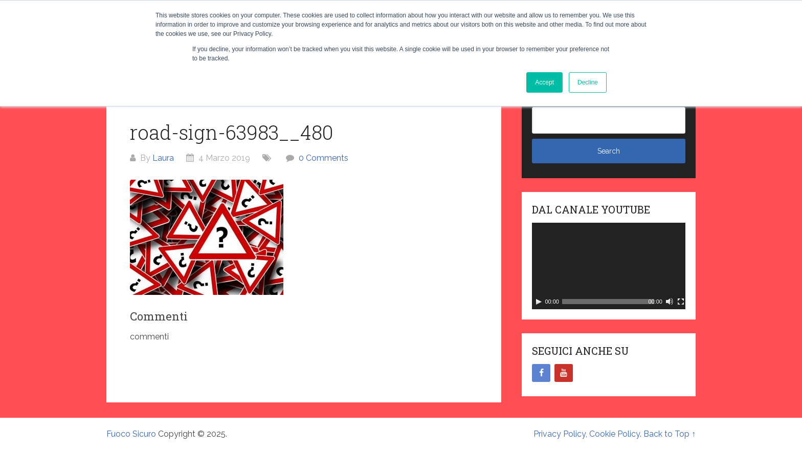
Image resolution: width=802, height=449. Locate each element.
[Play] (538, 301)
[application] (608, 266)
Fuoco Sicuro (131, 434)
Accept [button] (544, 82)
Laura (163, 158)
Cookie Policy (614, 434)
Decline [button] (587, 82)
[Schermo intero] (681, 301)
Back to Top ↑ (669, 434)
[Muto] (669, 301)
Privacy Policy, (561, 434)
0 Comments (323, 158)
